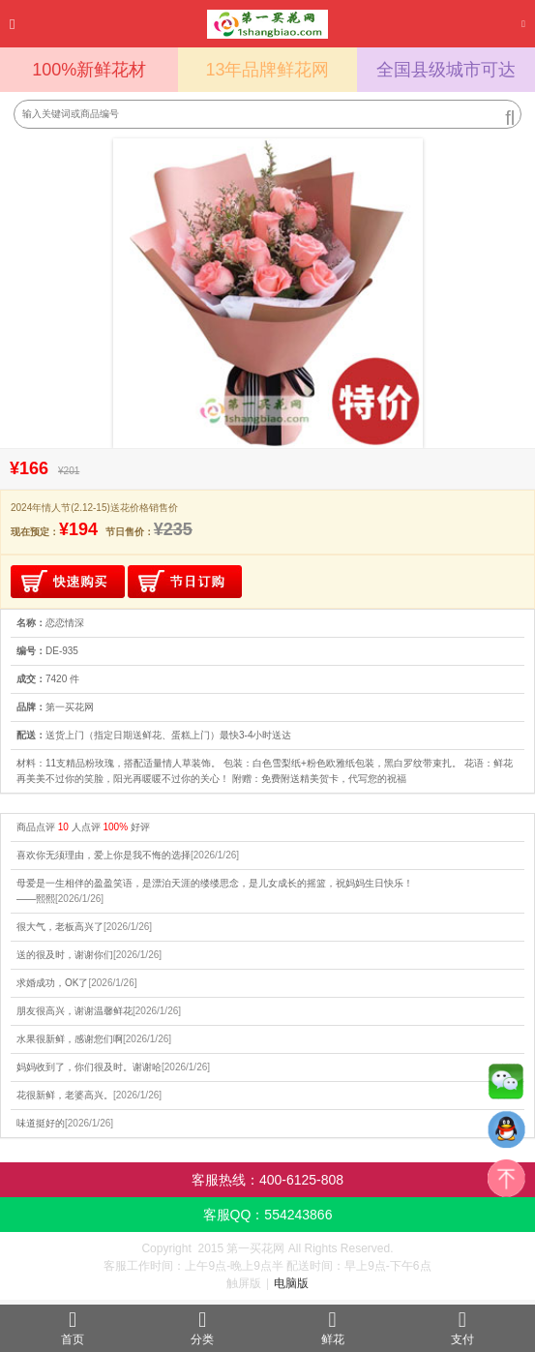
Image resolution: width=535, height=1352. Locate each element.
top (506, 1182)
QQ (506, 1134)
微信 (506, 1086)
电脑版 (291, 1283)
